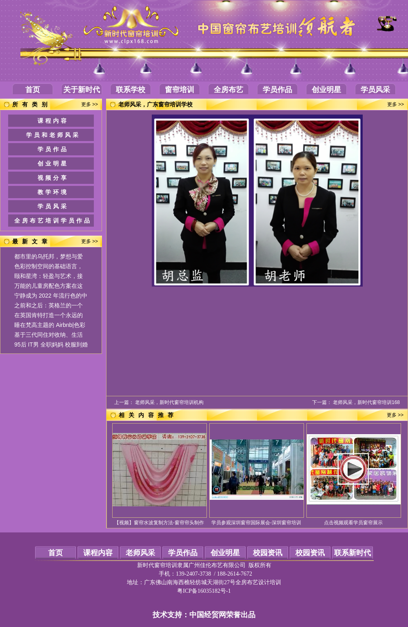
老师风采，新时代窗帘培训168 (366, 402)
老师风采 (140, 553)
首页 (32, 90)
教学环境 (53, 192)
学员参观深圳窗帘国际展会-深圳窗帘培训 (256, 522)
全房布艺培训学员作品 (53, 220)
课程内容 (53, 120)
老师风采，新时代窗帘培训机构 (169, 402)
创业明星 (326, 90)
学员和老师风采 (53, 135)
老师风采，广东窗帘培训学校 (155, 104)
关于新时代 (81, 90)
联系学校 (130, 90)
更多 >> (89, 104)
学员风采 (375, 90)
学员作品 (277, 90)
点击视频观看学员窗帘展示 (353, 522)
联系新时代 (352, 553)
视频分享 (53, 177)
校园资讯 (267, 553)
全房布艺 (228, 90)
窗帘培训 (179, 90)
